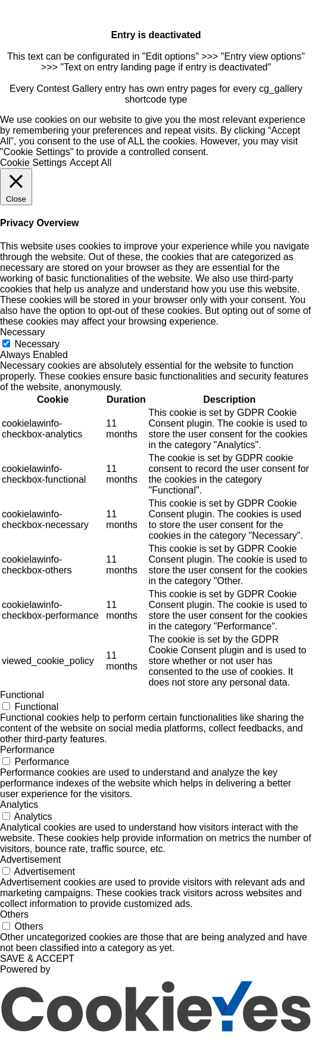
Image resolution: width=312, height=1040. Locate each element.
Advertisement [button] (30, 859)
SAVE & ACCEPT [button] (37, 958)
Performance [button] (27, 750)
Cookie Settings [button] (33, 163)
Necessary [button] (22, 332)
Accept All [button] (90, 163)
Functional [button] (22, 695)
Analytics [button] (19, 805)
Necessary (37, 344)
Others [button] (14, 914)
